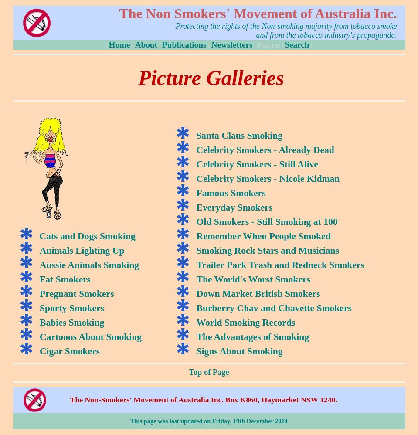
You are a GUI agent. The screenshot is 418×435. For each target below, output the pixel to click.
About (146, 44)
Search (297, 44)
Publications (184, 44)
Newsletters (232, 44)
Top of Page (209, 372)
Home (119, 44)
